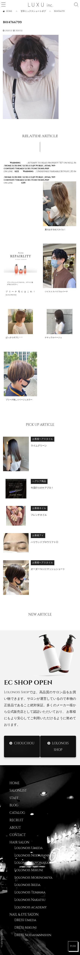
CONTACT (18, 835)
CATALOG (17, 813)
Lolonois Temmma (29, 892)
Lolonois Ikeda (27, 885)
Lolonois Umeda (28, 848)
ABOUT (15, 828)
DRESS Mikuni (25, 928)
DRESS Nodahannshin (32, 935)
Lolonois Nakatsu (29, 900)
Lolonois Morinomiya (33, 878)
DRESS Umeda (25, 920)
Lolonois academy (30, 907)
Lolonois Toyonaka (31, 863)
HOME (15, 783)
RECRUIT (16, 820)
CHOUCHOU (24, 743)
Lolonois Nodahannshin (36, 855)
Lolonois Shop (60, 746)
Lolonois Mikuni (28, 870)
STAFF (14, 798)
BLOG (14, 805)
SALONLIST (18, 791)
